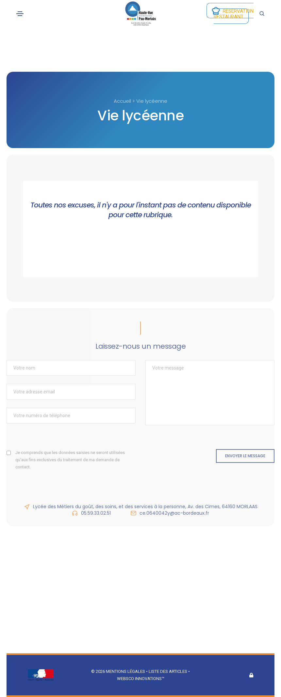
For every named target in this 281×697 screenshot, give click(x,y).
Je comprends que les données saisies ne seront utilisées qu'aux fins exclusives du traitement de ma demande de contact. (70, 459)
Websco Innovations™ (140, 678)
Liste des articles (168, 671)
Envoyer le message (245, 456)
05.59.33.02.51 (96, 513)
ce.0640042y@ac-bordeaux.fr (174, 513)
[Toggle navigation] (20, 13)
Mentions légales (125, 671)
